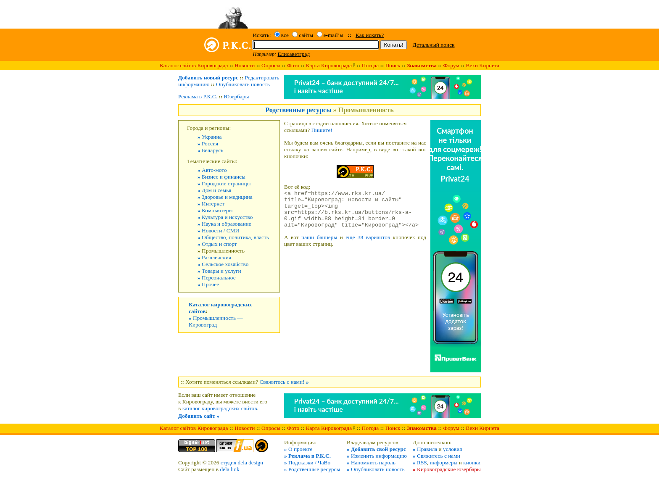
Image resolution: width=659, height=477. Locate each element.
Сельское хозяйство (223, 264)
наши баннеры (319, 245)
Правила (425, 449)
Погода (370, 65)
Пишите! (321, 130)
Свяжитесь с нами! (283, 382)
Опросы (270, 65)
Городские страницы (224, 183)
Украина (210, 137)
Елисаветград (293, 54)
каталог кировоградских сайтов (219, 408)
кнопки (471, 462)
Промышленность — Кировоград (216, 321)
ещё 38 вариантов (367, 245)
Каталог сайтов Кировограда (194, 65)
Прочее (208, 284)
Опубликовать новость (243, 84)
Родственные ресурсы (298, 109)
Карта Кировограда (329, 65)
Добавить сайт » (198, 416)
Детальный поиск (434, 45)
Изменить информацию (377, 456)
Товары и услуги (219, 271)
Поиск (393, 65)
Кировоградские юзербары (447, 469)
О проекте (298, 449)
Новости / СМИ (218, 230)
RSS (420, 462)
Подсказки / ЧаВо (307, 462)
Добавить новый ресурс (208, 77)
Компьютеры (215, 210)
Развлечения (214, 257)
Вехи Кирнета (482, 65)
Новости (245, 65)
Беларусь (210, 150)
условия (452, 449)
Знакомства (422, 65)
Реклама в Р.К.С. (197, 96)
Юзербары (236, 96)
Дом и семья (214, 190)
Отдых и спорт (217, 244)
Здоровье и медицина (225, 197)
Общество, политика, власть (233, 237)
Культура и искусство (225, 217)
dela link (229, 469)
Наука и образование (224, 224)
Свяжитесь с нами (436, 456)
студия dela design (242, 462)
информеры (443, 462)
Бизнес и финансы (221, 177)
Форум (451, 65)
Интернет (211, 203)
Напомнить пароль (371, 462)
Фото (293, 65)
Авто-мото (212, 170)
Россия (208, 143)
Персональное (217, 277)
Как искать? (370, 35)
